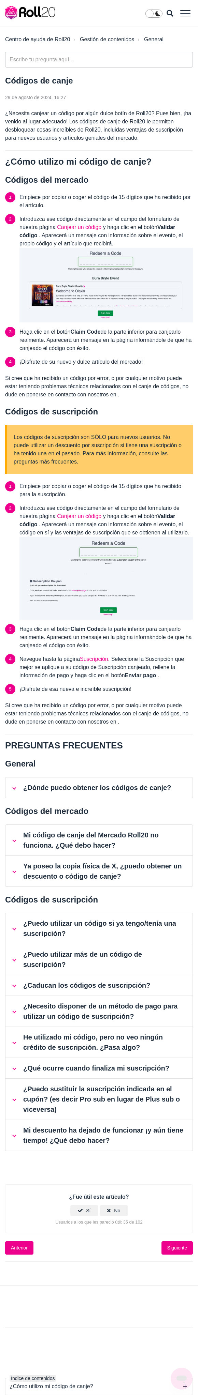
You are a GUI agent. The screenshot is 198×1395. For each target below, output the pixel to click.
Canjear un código (79, 227)
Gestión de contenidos (107, 39)
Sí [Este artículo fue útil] (88, 1210)
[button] (185, 13)
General (154, 39)
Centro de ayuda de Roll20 (37, 39)
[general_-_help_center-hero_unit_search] (99, 59)
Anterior (19, 1247)
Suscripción (94, 659)
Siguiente (177, 1247)
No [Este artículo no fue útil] (117, 1210)
